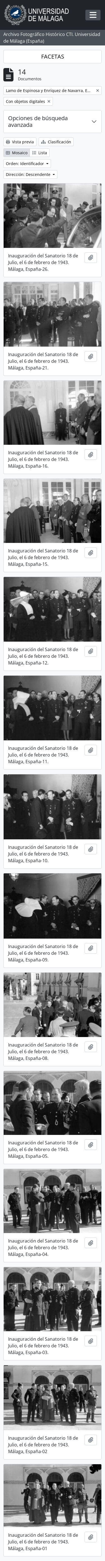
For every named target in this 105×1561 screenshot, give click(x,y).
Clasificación (56, 141)
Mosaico (16, 152)
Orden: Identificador (25, 163)
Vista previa (20, 141)
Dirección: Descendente (29, 174)
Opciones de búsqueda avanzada (38, 121)
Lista (39, 152)
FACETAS (52, 56)
